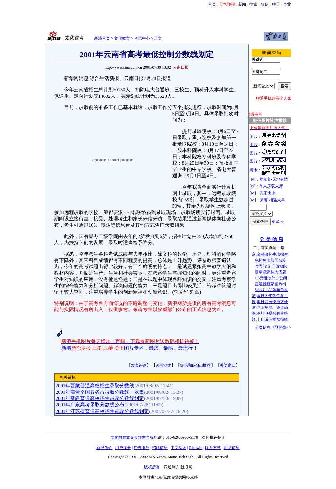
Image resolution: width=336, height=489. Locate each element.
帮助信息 (232, 447)
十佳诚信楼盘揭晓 (272, 319)
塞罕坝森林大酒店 (270, 272)
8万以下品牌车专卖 (271, 289)
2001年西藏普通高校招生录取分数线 (95, 385)
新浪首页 (102, 38)
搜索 (253, 4)
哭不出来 (268, 193)
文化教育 (122, 38)
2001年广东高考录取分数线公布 (90, 404)
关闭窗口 (228, 365)
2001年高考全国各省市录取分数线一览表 (100, 392)
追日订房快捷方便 (272, 301)
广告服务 (141, 447)
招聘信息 (160, 447)
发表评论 (139, 365)
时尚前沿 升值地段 (271, 266)
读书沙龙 (163, 365)
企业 (287, 4)
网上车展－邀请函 (272, 307)
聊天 (276, 4)
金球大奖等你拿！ (272, 295)
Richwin (195, 447)
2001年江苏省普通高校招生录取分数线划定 (102, 411)
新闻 (242, 4)
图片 (254, 136)
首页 (212, 4)
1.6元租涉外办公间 (271, 278)
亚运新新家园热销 (270, 284)
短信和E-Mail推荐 (195, 365)
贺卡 (254, 170)
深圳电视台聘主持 (272, 313)
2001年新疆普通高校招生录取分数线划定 (100, 398)
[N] (252, 179)
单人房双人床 (271, 186)
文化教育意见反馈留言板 (132, 437)
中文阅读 (178, 447)
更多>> (278, 221)
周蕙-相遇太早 (272, 200)
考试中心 (142, 38)
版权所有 (152, 467)
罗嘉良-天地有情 (273, 179)
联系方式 (213, 447)
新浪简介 (104, 447)
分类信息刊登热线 (270, 327)
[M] (253, 193)
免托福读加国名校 (270, 260)
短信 (265, 4)
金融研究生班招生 (273, 254)
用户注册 (123, 447)
